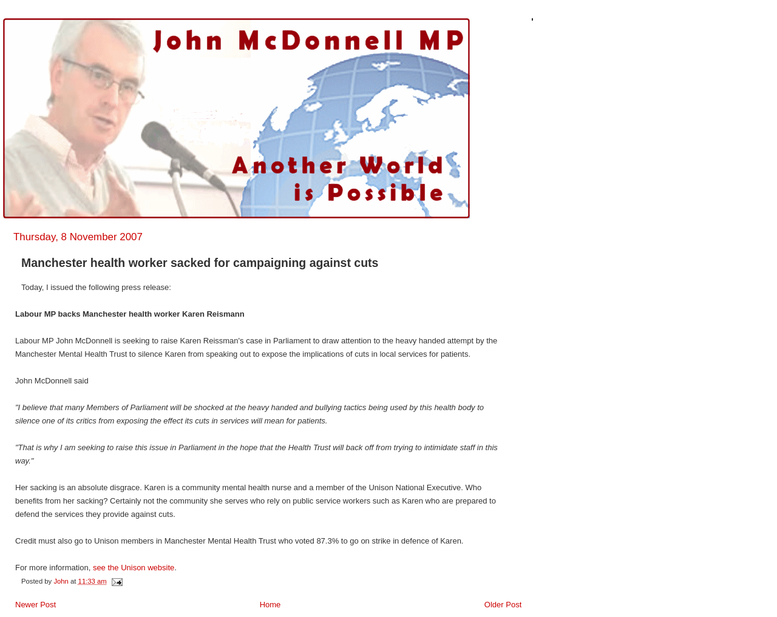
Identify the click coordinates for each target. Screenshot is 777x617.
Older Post (502, 604)
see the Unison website (133, 567)
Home (270, 604)
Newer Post (35, 604)
